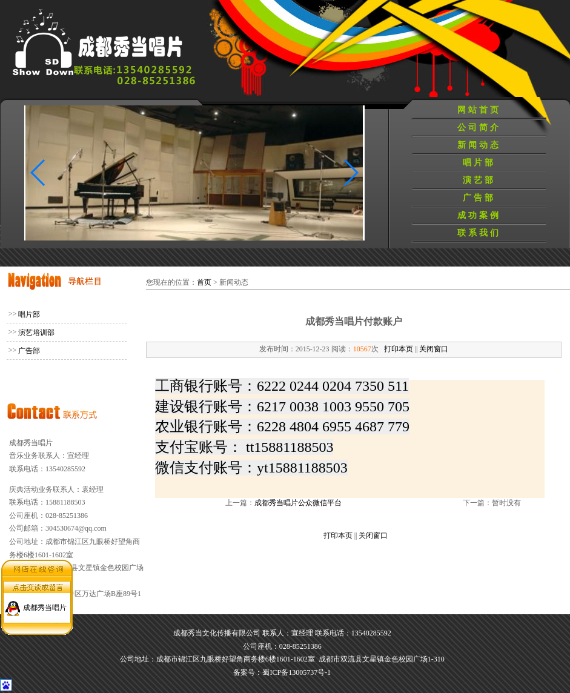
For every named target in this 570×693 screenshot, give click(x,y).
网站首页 (479, 109)
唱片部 (479, 162)
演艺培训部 (36, 332)
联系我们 (479, 232)
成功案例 (479, 215)
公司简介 (479, 127)
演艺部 (479, 180)
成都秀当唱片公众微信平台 (298, 503)
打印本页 (398, 349)
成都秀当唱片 (45, 604)
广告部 (479, 197)
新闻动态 (479, 145)
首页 (204, 282)
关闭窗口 (433, 349)
